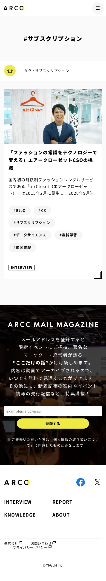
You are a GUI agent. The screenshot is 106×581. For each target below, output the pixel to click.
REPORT (62, 501)
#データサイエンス (30, 234)
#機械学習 (68, 234)
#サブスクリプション (32, 222)
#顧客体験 (22, 247)
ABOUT (61, 514)
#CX (42, 210)
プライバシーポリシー (30, 547)
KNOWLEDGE (20, 514)
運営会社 (11, 543)
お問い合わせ (41, 543)
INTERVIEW (22, 267)
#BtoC (20, 210)
